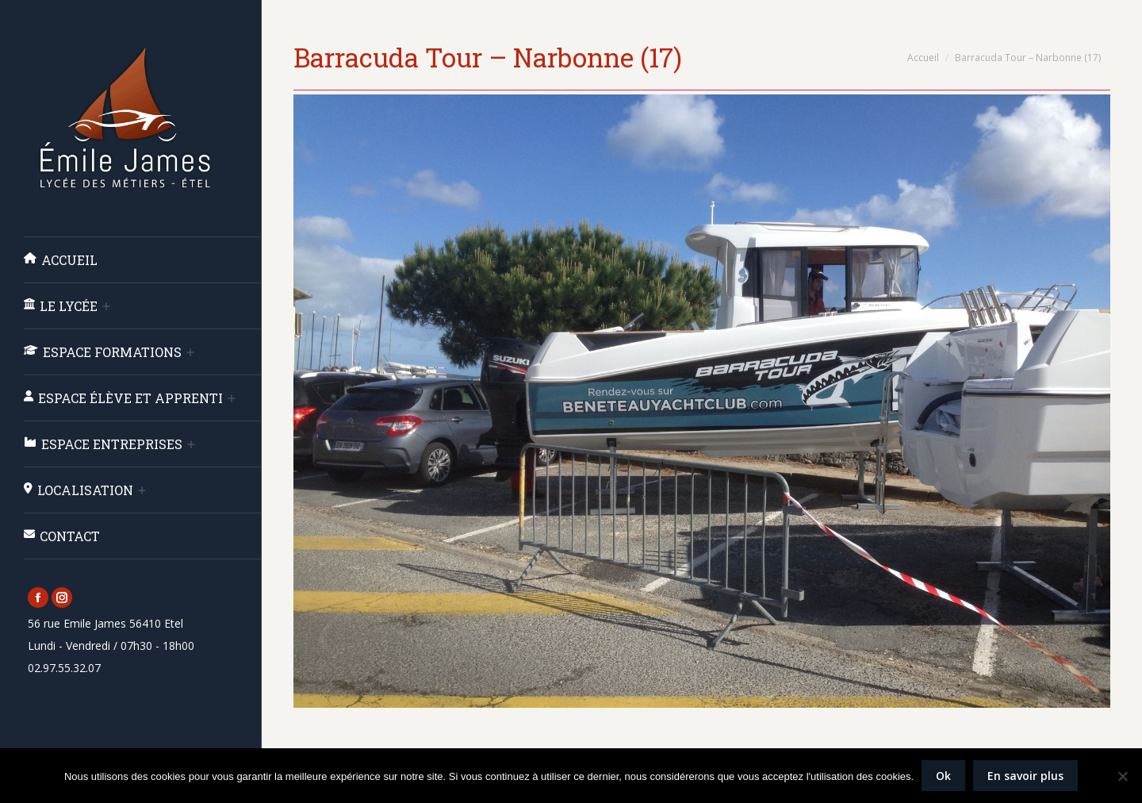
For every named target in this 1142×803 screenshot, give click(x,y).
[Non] (1122, 776)
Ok (943, 775)
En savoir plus (1025, 775)
